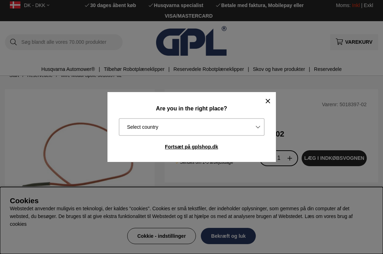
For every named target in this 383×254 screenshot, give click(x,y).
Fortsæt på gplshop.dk (191, 147)
